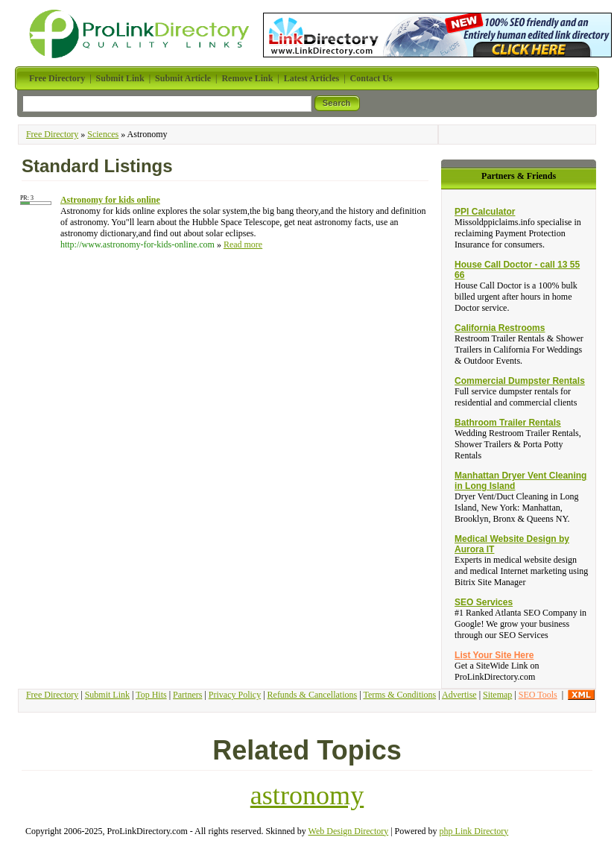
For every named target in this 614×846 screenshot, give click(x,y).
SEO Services (484, 602)
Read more (243, 244)
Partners (187, 694)
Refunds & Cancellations (313, 694)
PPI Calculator (485, 211)
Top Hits (151, 694)
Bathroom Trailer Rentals (508, 422)
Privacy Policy (235, 694)
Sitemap (497, 694)
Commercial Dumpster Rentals (520, 381)
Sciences (102, 134)
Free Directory (52, 134)
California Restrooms (500, 328)
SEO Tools (538, 694)
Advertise (459, 694)
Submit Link (107, 694)
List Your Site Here (494, 655)
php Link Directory (474, 831)
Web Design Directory (348, 831)
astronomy (307, 795)
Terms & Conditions (399, 694)
